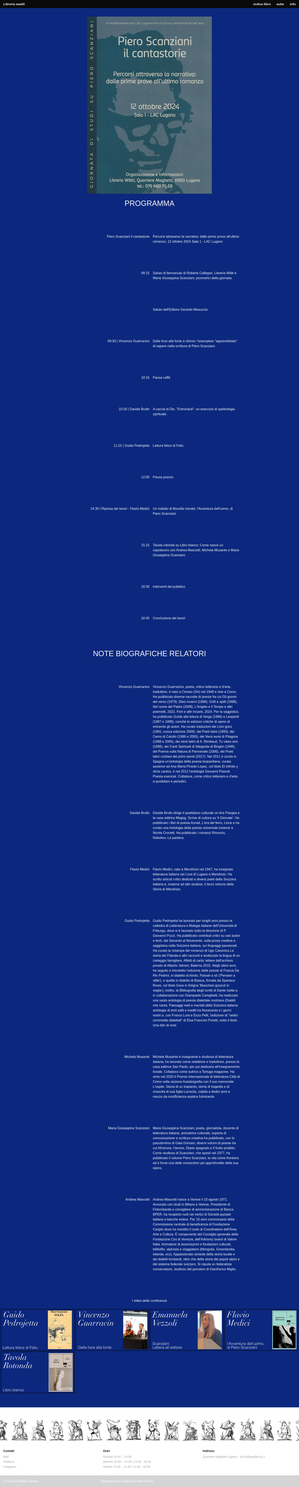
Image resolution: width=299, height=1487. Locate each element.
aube (280, 4)
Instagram (9, 1466)
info (293, 4)
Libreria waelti (14, 4)
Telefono (8, 1461)
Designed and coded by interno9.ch (127, 1481)
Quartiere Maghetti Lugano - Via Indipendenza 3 (234, 1456)
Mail (6, 1456)
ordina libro (262, 4)
